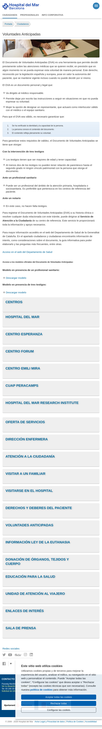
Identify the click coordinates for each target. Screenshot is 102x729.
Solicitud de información (12, 691)
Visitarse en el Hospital (29, 491)
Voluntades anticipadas (29, 525)
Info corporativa (52, 15)
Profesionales (29, 15)
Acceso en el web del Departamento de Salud (27, 252)
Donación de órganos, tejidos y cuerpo (37, 561)
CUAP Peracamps (22, 385)
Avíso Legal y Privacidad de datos (50, 721)
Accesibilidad (91, 721)
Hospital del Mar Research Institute (42, 403)
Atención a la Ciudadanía (30, 456)
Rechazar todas (58, 703)
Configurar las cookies (58, 710)
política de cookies (41, 689)
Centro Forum (20, 351)
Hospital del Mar (22, 317)
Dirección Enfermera (27, 439)
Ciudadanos (9, 15)
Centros (14, 302)
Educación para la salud (30, 576)
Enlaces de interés (25, 611)
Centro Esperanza (24, 334)
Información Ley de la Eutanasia (38, 542)
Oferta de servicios (25, 422)
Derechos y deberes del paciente (39, 508)
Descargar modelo (16, 277)
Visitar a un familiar (25, 473)
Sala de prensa (21, 628)
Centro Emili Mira (23, 368)
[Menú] (96, 6)
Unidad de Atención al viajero (35, 593)
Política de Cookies (75, 721)
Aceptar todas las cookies (58, 697)
